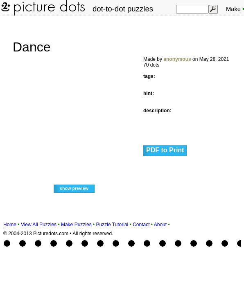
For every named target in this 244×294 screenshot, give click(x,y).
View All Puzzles (38, 224)
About (160, 224)
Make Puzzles (76, 224)
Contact (141, 224)
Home (9, 224)
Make (233, 9)
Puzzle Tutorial (112, 224)
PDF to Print (165, 150)
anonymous (177, 59)
